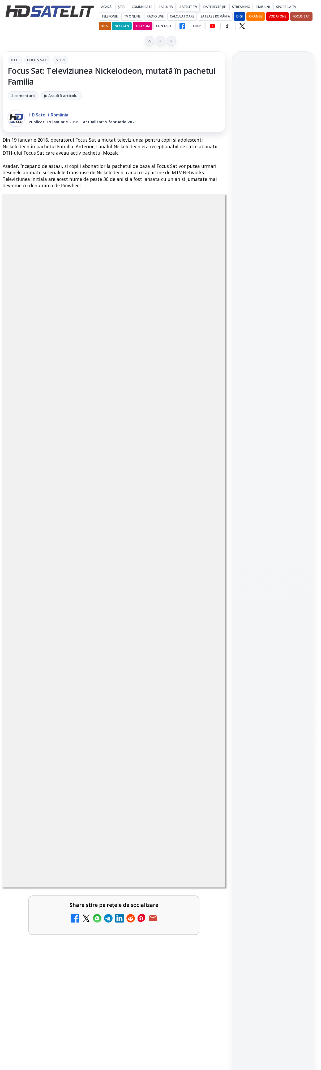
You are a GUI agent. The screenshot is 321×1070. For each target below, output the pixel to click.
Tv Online (132, 16)
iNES (104, 26)
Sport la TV (286, 7)
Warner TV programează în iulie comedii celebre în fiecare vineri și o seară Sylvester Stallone (272, 188)
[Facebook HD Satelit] (182, 26)
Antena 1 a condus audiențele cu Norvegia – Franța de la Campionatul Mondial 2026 (272, 112)
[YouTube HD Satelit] (212, 26)
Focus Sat (301, 16)
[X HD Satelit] (242, 26)
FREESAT (263, 754)
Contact (164, 26)
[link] (273, 112)
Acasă (106, 7)
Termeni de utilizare (273, 835)
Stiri (60, 60)
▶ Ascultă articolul (61, 95)
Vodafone (277, 16)
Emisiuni (263, 7)
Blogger (203, 884)
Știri (122, 7)
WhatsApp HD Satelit (273, 624)
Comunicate (142, 7)
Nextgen (122, 26)
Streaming (241, 7)
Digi (244, 754)
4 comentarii (23, 95)
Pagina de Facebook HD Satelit (273, 584)
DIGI (239, 16)
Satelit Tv (188, 7)
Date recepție (214, 7)
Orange (255, 16)
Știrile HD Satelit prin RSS (273, 702)
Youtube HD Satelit (273, 639)
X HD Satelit (273, 669)
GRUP (197, 26)
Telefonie (109, 16)
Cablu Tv (166, 7)
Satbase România (215, 16)
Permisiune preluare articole (273, 818)
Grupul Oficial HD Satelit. (164, 546)
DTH (15, 60)
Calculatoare (182, 16)
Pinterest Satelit (273, 684)
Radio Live (155, 16)
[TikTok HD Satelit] (227, 26)
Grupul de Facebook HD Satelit (273, 606)
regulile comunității (90, 538)
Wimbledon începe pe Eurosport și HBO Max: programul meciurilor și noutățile (272, 151)
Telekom (142, 26)
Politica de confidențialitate (273, 853)
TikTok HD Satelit (273, 654)
